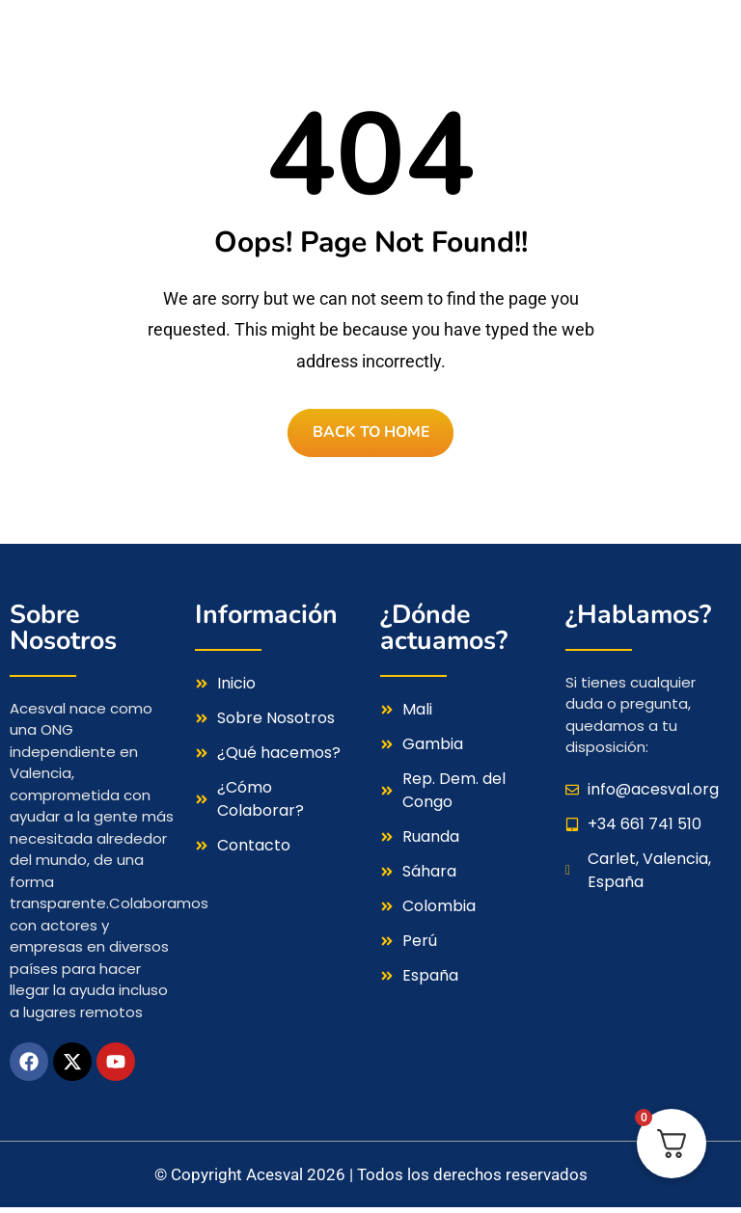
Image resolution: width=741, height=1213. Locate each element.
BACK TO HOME (370, 435)
